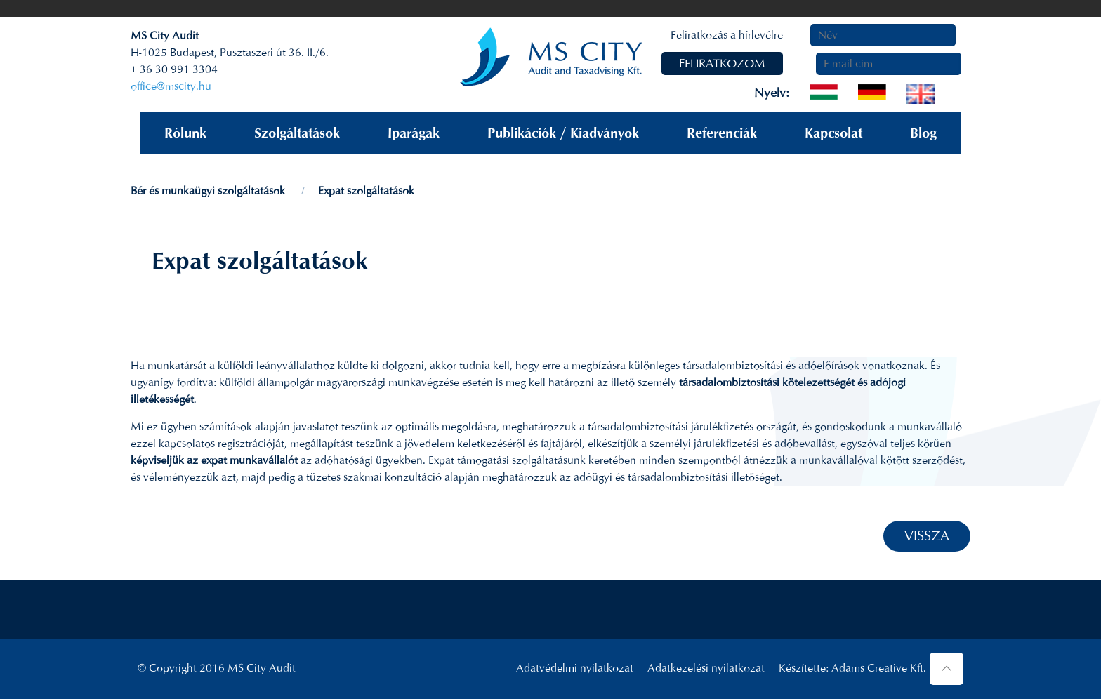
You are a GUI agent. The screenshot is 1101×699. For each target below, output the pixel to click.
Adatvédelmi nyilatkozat (574, 667)
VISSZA (926, 536)
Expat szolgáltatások (366, 190)
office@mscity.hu (171, 86)
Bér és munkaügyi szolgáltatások (208, 190)
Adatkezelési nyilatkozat (706, 667)
